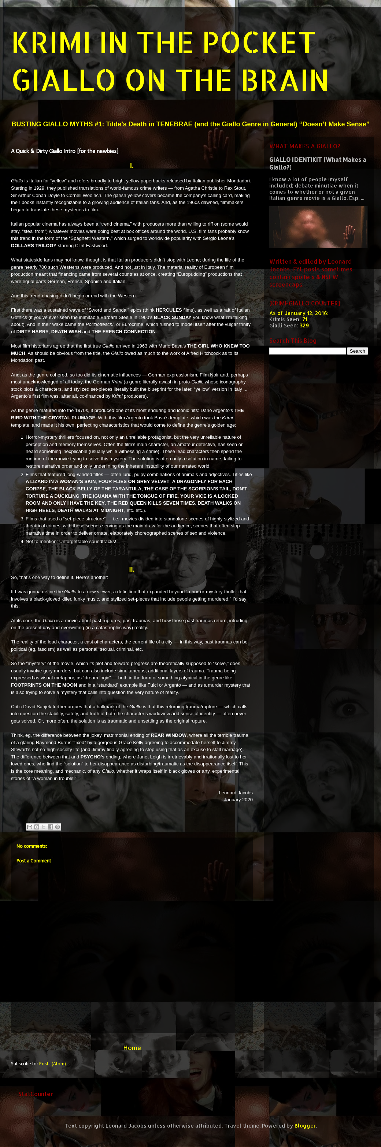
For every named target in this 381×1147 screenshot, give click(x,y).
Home (132, 1048)
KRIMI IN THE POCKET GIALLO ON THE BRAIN (170, 60)
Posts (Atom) (52, 1064)
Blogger (305, 1125)
